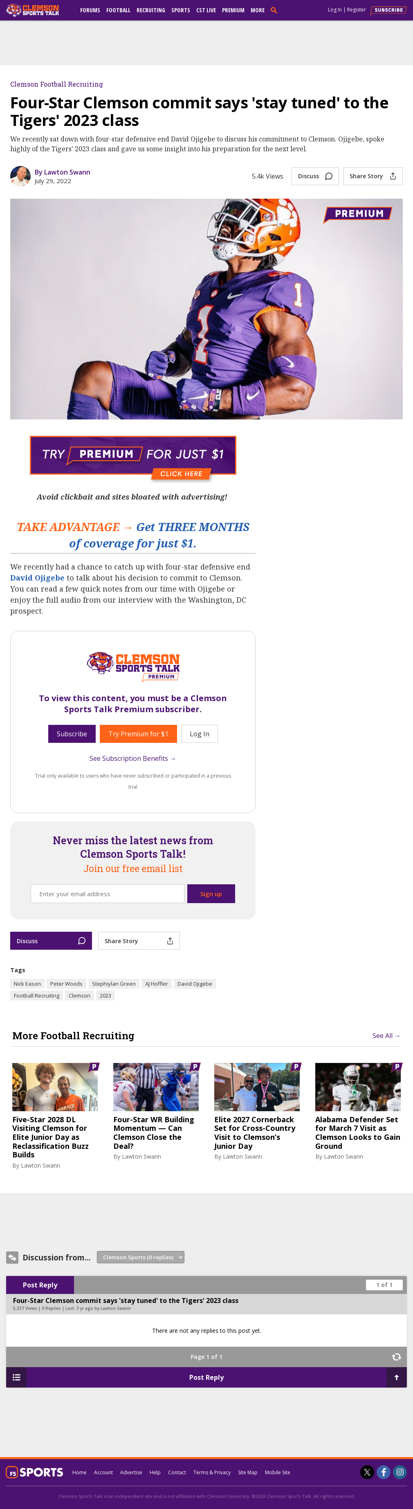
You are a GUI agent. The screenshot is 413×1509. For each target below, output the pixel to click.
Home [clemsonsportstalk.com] (79, 1472)
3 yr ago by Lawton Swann (103, 1308)
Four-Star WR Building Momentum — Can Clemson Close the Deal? (153, 1132)
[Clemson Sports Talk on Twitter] (367, 1472)
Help (155, 1472)
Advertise (131, 1472)
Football (118, 10)
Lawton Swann (40, 1165)
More (258, 10)
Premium (233, 10)
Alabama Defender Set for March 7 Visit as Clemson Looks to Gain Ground (357, 1132)
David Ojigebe (37, 578)
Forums (90, 10)
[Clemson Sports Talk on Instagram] (400, 1472)
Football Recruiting (36, 995)
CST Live (206, 10)
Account (103, 1472)
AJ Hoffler (156, 983)
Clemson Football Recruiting (56, 84)
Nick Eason (27, 983)
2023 (105, 995)
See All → (387, 1035)
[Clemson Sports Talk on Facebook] (384, 1472)
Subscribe (72, 733)
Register (356, 9)
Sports (180, 10)
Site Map (248, 1472)
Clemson (79, 995)
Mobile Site (277, 1472)
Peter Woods (66, 983)
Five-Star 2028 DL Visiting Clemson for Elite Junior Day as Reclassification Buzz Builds (50, 1137)
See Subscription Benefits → (133, 758)
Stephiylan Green (114, 983)
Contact (177, 1472)
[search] (276, 10)
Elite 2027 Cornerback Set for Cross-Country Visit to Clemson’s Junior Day (254, 1132)
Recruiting (151, 10)
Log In (335, 9)
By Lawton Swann (62, 172)
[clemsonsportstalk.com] (38, 10)
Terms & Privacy (212, 1472)
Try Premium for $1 (138, 733)
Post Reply (40, 1284)
